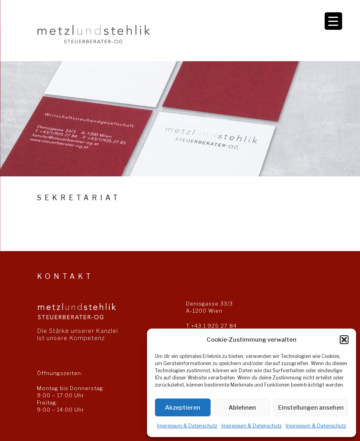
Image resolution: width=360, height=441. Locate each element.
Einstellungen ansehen (311, 407)
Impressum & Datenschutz (187, 426)
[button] (344, 340)
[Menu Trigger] (333, 21)
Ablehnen (242, 407)
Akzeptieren (182, 407)
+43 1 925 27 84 (214, 326)
